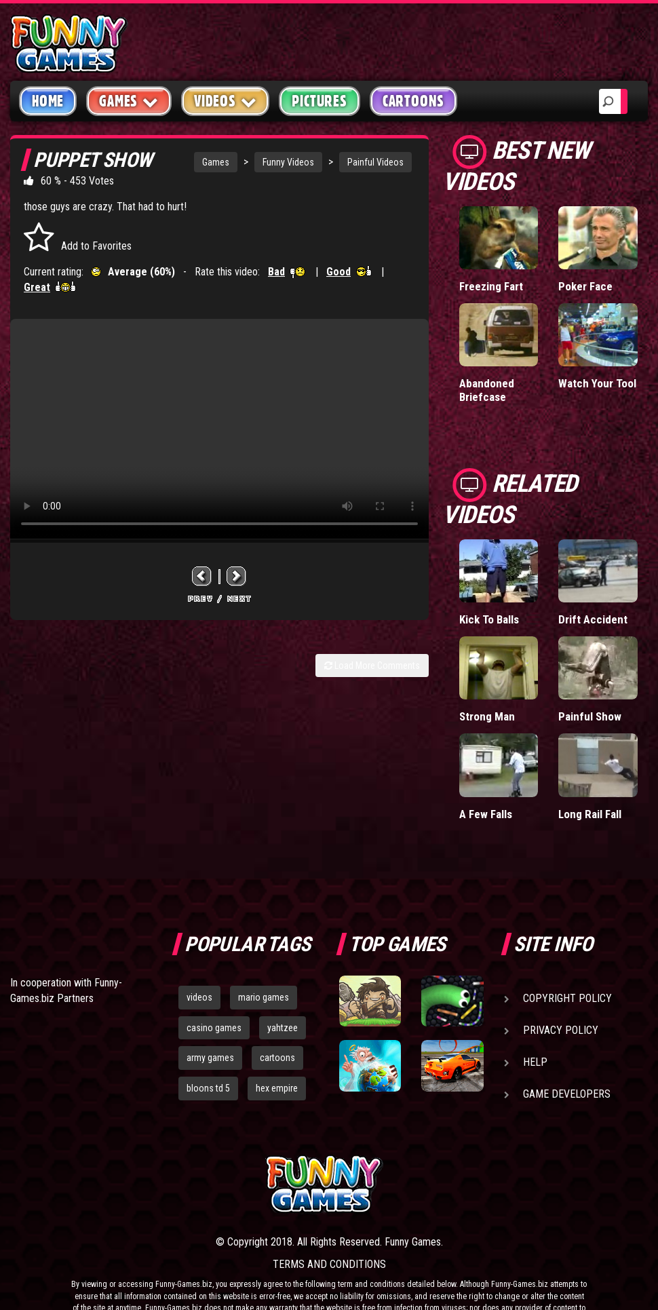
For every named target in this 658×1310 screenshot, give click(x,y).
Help (535, 1062)
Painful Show (589, 716)
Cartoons (413, 101)
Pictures (319, 101)
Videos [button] (225, 101)
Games (215, 162)
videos (199, 997)
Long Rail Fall (589, 814)
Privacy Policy (560, 1030)
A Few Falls (485, 814)
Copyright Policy (567, 998)
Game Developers (567, 1093)
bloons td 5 (208, 1088)
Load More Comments (372, 665)
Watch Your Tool (597, 383)
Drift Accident (592, 619)
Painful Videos (375, 162)
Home (48, 101)
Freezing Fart (491, 286)
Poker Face (585, 286)
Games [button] (129, 101)
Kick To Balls (489, 619)
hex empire (277, 1088)
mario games (263, 997)
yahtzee (282, 1027)
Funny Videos (288, 162)
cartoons (277, 1057)
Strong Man (487, 716)
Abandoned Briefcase (486, 390)
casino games (214, 1027)
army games (210, 1057)
